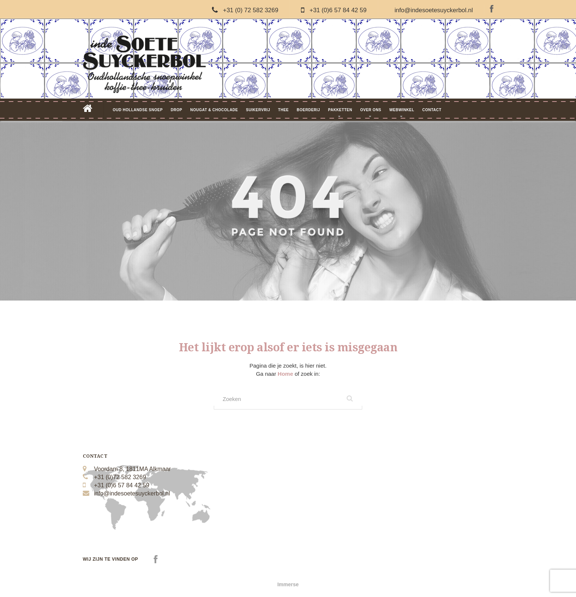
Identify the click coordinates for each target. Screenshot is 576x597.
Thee (283, 110)
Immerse (288, 586)
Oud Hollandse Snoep (138, 110)
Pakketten (340, 110)
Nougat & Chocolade (214, 110)
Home (286, 374)
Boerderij (308, 110)
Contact (432, 110)
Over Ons (370, 110)
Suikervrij (258, 110)
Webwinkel (401, 110)
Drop (176, 110)
